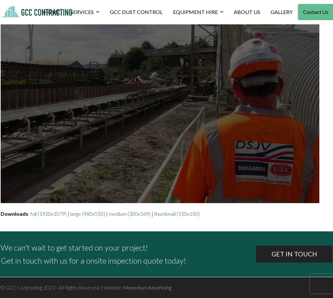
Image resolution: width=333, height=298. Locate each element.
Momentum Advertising (147, 288)
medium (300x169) (130, 214)
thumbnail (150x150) (177, 214)
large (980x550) (87, 214)
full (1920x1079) (49, 214)
